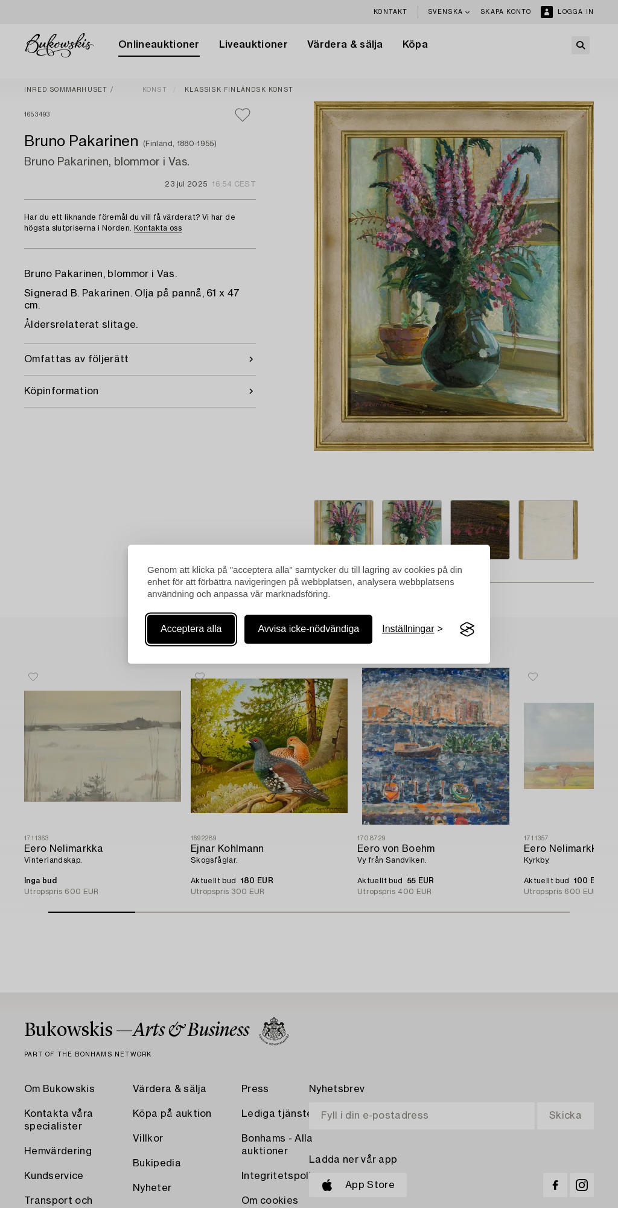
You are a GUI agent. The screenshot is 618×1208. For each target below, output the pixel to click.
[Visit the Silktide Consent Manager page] (467, 629)
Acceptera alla (191, 629)
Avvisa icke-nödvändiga (308, 629)
